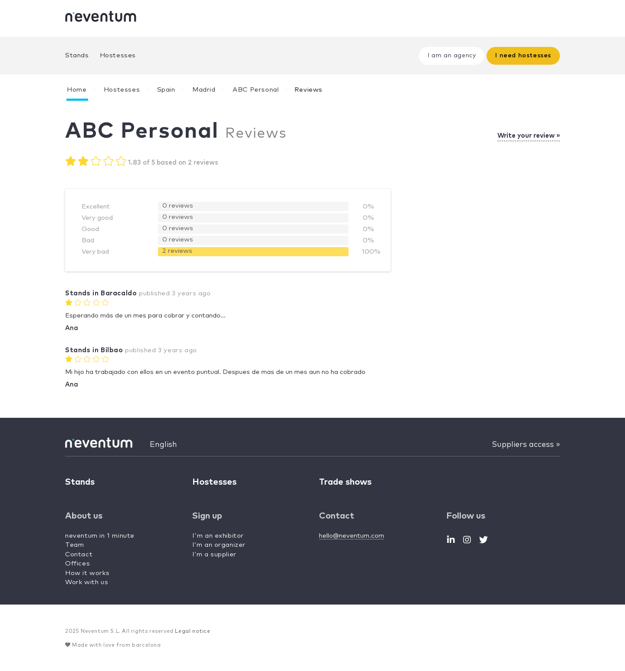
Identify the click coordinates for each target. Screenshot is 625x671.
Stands (77, 55)
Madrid (204, 89)
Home (76, 89)
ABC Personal (256, 89)
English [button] (163, 445)
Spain (166, 89)
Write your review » (528, 135)
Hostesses (118, 55)
